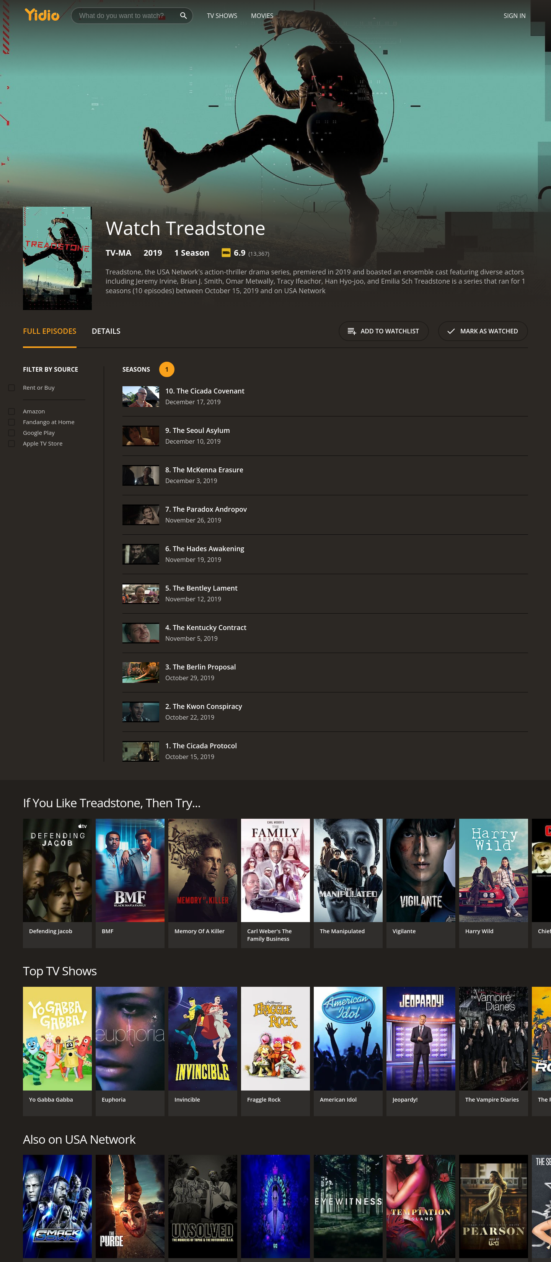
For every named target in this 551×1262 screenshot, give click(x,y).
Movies (262, 15)
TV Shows (222, 15)
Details (106, 331)
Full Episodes (50, 331)
